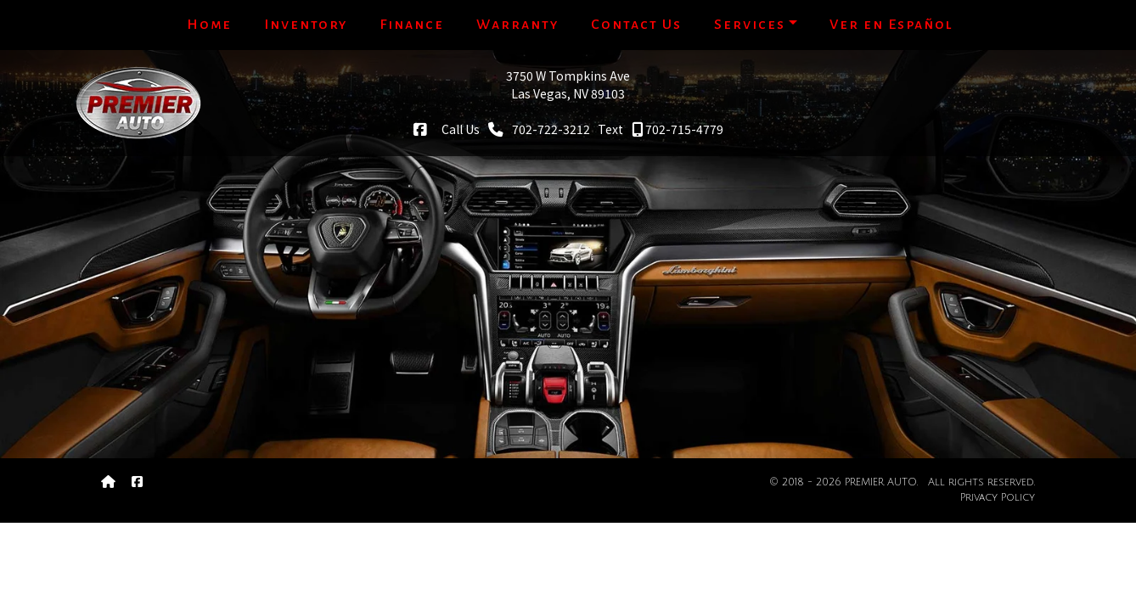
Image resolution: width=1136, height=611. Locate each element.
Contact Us (636, 24)
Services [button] (749, 24)
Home (209, 24)
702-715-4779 (677, 129)
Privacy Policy (997, 497)
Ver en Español (891, 24)
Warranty (517, 24)
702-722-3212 (539, 129)
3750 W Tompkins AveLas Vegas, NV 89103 (568, 84)
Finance (412, 24)
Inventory (305, 24)
